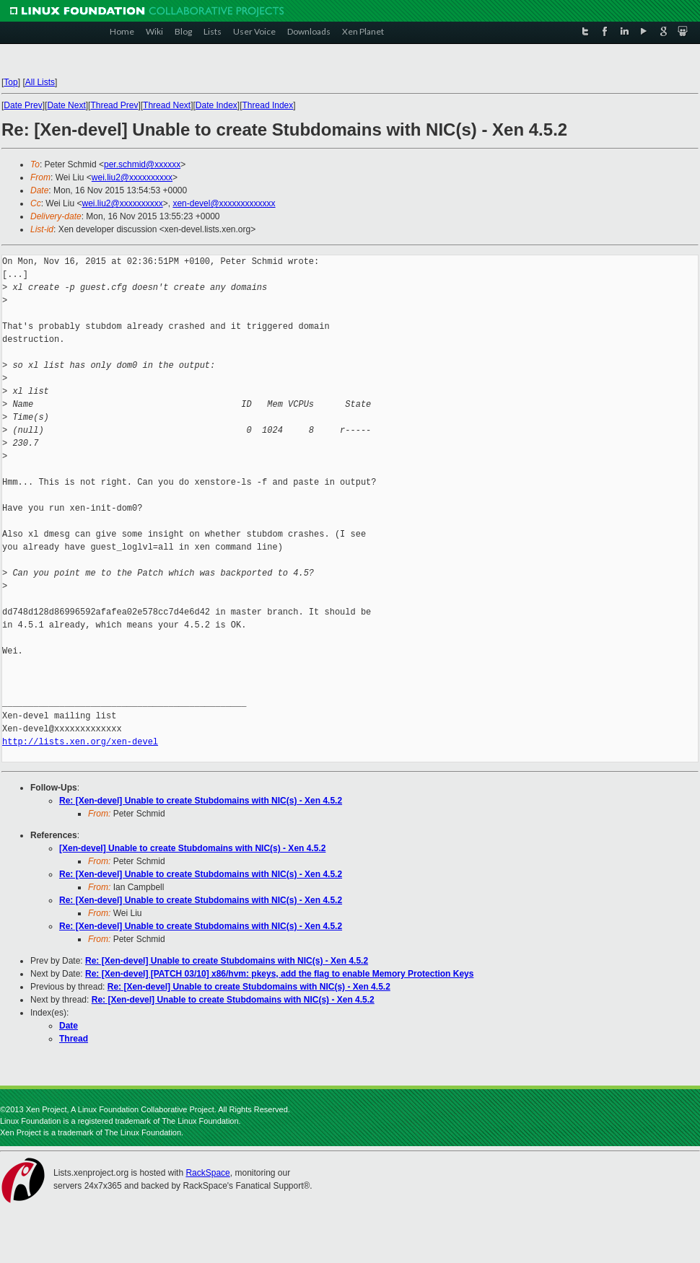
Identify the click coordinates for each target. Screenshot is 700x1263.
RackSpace (207, 1173)
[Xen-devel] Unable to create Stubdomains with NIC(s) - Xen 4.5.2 (192, 848)
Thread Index (268, 105)
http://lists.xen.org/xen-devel (80, 742)
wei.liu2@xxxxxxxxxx (132, 177)
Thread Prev (114, 105)
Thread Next (167, 105)
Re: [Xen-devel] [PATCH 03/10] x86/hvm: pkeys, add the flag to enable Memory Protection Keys (279, 974)
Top (10, 82)
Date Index (216, 105)
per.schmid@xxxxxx (142, 164)
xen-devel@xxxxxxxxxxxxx (223, 203)
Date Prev (23, 105)
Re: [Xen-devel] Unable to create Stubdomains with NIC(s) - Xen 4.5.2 (200, 801)
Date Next (66, 105)
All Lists (40, 82)
